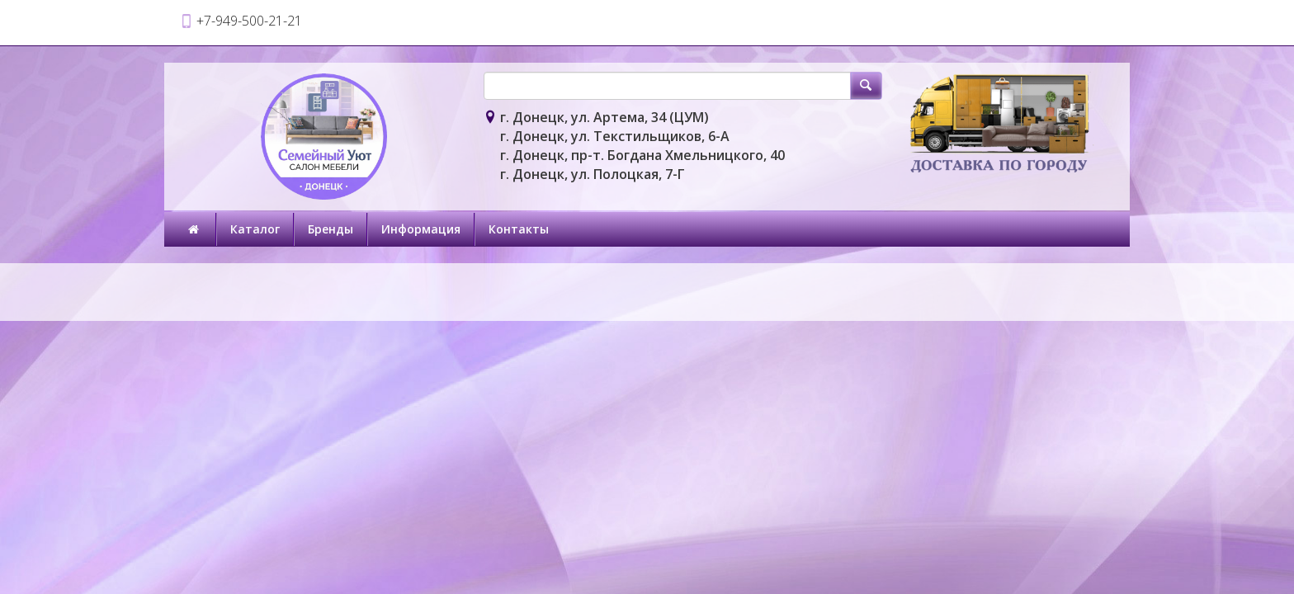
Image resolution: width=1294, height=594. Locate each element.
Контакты (519, 229)
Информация (420, 229)
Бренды (330, 229)
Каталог (255, 229)
